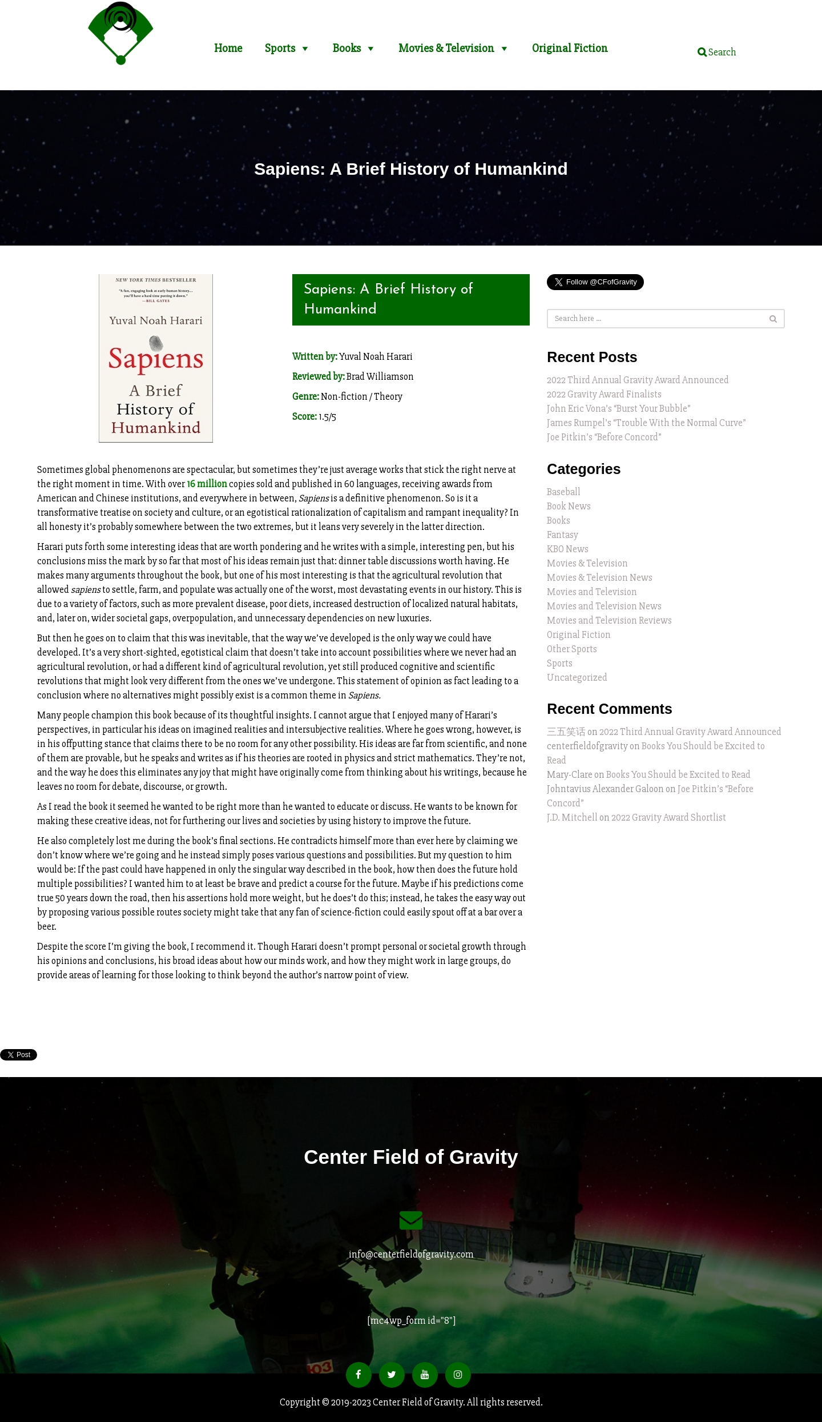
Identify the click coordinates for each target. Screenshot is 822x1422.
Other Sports (572, 649)
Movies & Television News (599, 578)
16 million (207, 484)
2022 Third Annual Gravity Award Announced (638, 380)
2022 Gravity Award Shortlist (668, 818)
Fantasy (562, 535)
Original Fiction (570, 43)
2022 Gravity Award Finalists (604, 394)
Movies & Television (446, 43)
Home (228, 43)
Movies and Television (592, 592)
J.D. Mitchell (572, 818)
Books (347, 43)
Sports (280, 43)
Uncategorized (577, 678)
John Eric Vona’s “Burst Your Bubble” (619, 409)
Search (717, 52)
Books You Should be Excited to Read (678, 775)
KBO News (568, 549)
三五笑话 (566, 732)
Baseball (564, 492)
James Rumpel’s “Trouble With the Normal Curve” (646, 423)
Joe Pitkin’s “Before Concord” (604, 437)
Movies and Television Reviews (609, 620)
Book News (569, 506)
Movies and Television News (604, 606)
